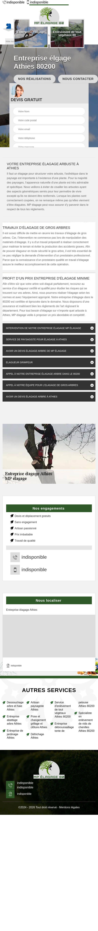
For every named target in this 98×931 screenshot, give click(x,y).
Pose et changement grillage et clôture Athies (39, 722)
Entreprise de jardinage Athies (15, 734)
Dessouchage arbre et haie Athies (15, 706)
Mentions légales (69, 807)
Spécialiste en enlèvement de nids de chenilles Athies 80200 (86, 722)
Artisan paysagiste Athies (37, 706)
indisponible (14, 2)
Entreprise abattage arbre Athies (14, 720)
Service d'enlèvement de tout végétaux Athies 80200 (63, 709)
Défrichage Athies (37, 736)
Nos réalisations (34, 78)
